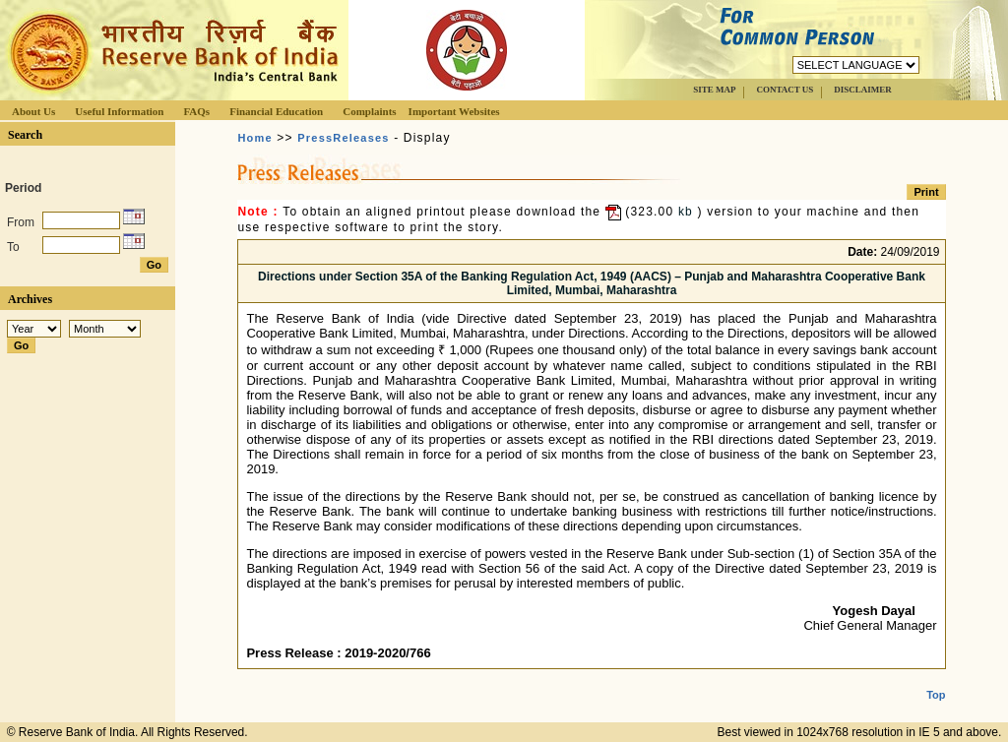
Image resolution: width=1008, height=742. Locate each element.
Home (254, 138)
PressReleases (343, 138)
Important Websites (454, 111)
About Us (33, 111)
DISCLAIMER (863, 89)
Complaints (369, 111)
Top (935, 679)
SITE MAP (714, 89)
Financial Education (276, 111)
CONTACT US (784, 89)
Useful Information (119, 111)
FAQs (196, 111)
